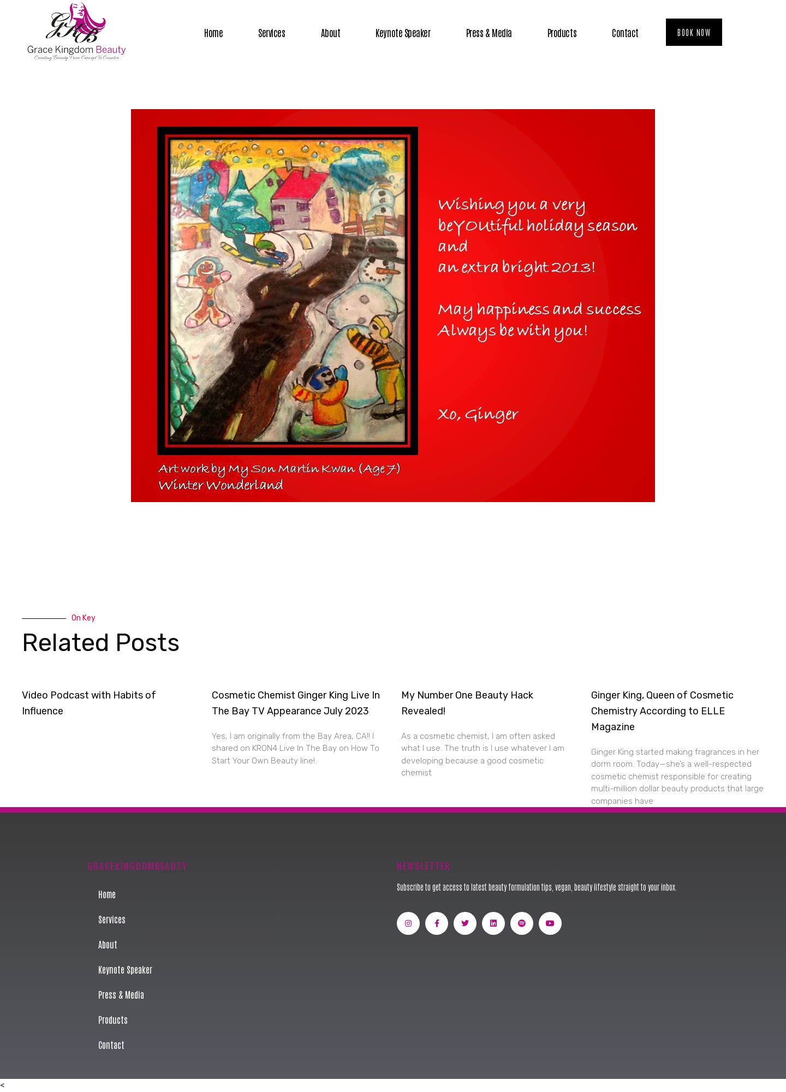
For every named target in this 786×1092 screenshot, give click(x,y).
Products (561, 32)
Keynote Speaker (403, 32)
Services (271, 32)
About (331, 32)
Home (213, 32)
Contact (625, 32)
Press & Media (489, 32)
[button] (694, 32)
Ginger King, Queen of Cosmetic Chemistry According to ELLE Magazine (662, 711)
